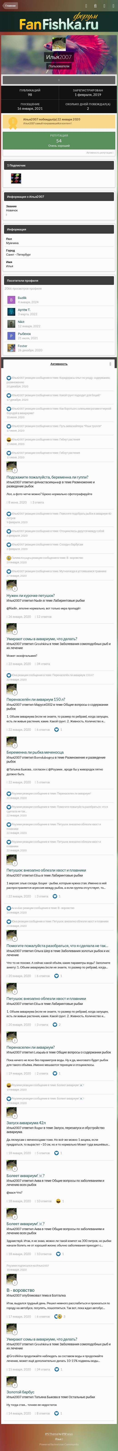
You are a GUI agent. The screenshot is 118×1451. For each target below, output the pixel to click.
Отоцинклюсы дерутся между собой (81, 531)
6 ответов (42, 729)
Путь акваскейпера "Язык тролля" (80, 426)
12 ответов (43, 616)
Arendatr (17, 908)
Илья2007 (18, 377)
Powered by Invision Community (59, 1444)
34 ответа (42, 664)
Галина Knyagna (22, 557)
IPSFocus (67, 1434)
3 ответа (37, 502)
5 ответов (42, 782)
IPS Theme (51, 1434)
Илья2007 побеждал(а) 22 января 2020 (51, 119)
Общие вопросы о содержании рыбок (84, 1052)
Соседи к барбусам (71, 544)
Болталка (59, 1295)
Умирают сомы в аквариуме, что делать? (42, 638)
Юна (14, 675)
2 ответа (41, 1073)
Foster (22, 346)
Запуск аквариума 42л (26, 1122)
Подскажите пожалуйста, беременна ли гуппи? (47, 477)
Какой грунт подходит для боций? (79, 395)
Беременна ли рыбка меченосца (35, 752)
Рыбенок (24, 334)
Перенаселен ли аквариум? (74, 793)
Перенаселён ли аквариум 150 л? (73, 675)
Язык (59, 1439)
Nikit (21, 322)
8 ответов (42, 1413)
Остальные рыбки (82, 1397)
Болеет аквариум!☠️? (70, 1085)
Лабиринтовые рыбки (69, 600)
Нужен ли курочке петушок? (31, 595)
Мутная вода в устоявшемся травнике (82, 571)
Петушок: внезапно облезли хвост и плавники (46, 870)
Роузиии (17, 793)
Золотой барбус (20, 1392)
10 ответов (43, 1201)
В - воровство (74, 557)
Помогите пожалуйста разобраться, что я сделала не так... (57, 945)
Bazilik (22, 298)
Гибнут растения (69, 439)
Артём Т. (24, 310)
